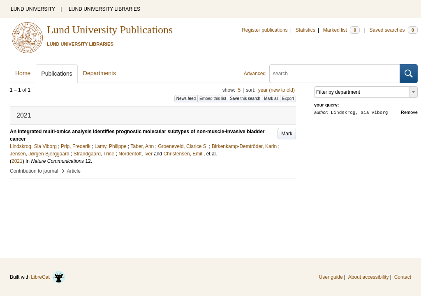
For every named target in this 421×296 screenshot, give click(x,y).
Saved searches (393, 30)
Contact (402, 277)
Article (74, 171)
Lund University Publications (110, 30)
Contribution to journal (34, 171)
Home (22, 73)
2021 (17, 161)
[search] (334, 73)
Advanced (255, 73)
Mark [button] (286, 133)
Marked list (341, 30)
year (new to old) (276, 90)
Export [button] (288, 98)
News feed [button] (186, 98)
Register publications (264, 30)
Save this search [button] (245, 98)
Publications (56, 73)
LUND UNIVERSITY (33, 9)
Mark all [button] (271, 98)
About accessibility (368, 277)
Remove (409, 112)
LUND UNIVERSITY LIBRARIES (104, 9)
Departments (99, 73)
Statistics (305, 30)
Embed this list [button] (212, 98)
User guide (331, 277)
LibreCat (48, 277)
